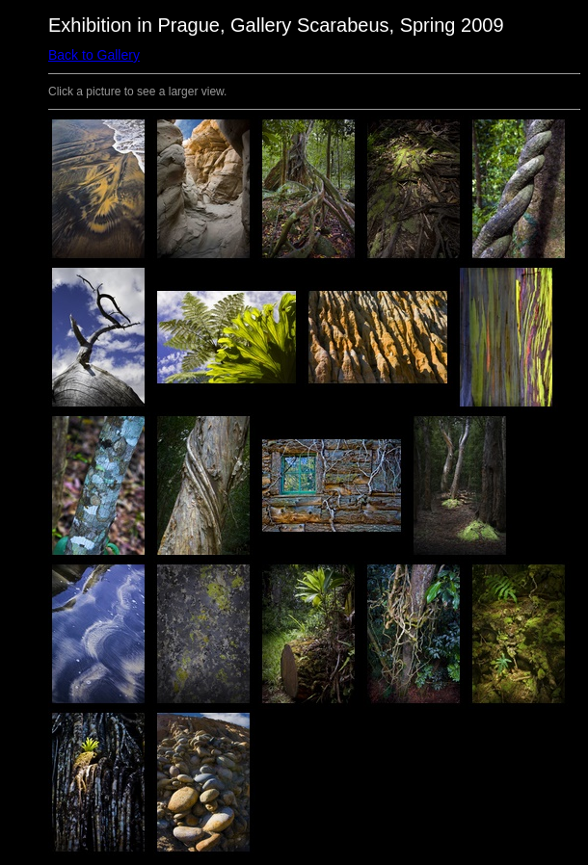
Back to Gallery (94, 55)
